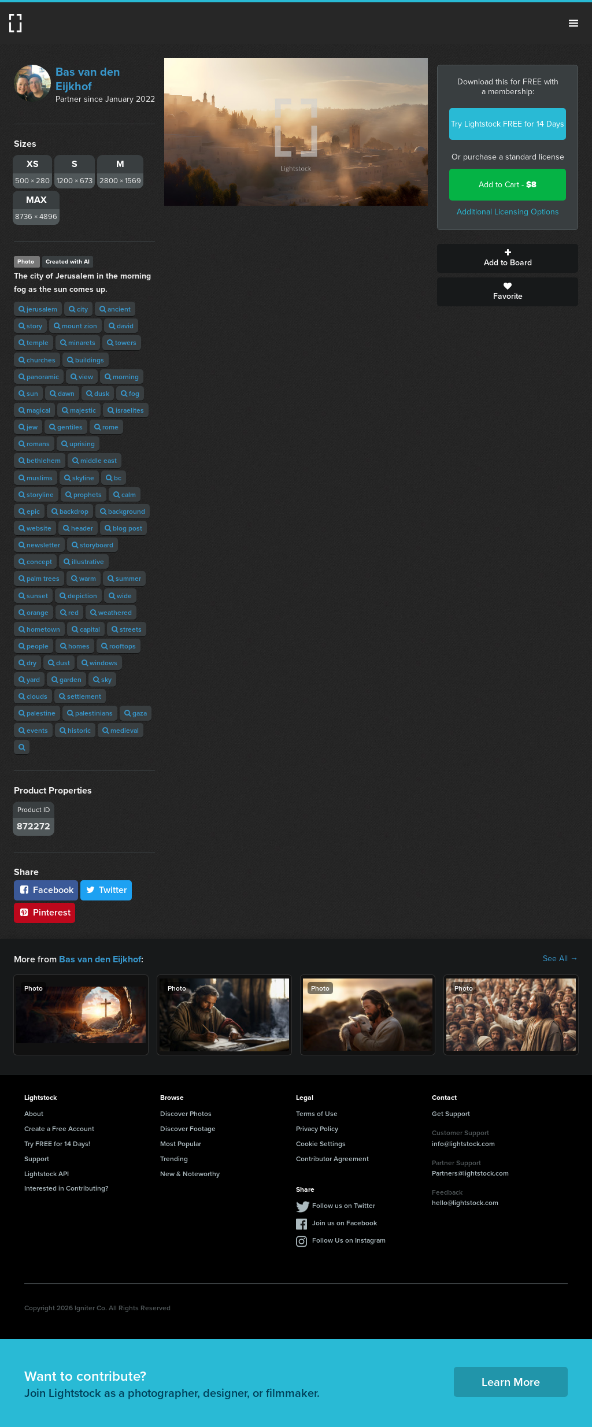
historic (75, 730)
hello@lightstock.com (465, 1202)
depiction (78, 596)
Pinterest (44, 912)
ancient (115, 309)
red (69, 612)
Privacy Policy (317, 1128)
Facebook (45, 889)
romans (34, 444)
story (30, 326)
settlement (80, 696)
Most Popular (180, 1143)
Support (36, 1158)
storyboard (92, 545)
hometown (39, 629)
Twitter (106, 889)
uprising (78, 444)
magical (34, 410)
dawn (62, 393)
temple (33, 342)
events (33, 730)
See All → (560, 959)
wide (120, 596)
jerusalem (37, 309)
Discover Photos (186, 1113)
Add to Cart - (507, 185)
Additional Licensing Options (508, 212)
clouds (32, 696)
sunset (33, 596)
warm (83, 578)
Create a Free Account (59, 1128)
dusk (97, 393)
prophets (83, 494)
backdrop (69, 511)
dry (27, 663)
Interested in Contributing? (66, 1187)
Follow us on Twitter (343, 1205)
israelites (126, 410)
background (122, 511)
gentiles (66, 427)
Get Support (451, 1113)
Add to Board (507, 258)
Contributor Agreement (332, 1158)
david (121, 326)
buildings (85, 360)
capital (86, 629)
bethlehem (39, 460)
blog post (123, 528)
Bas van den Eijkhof (88, 79)
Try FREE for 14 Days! (57, 1143)
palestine (37, 713)
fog (130, 393)
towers (121, 342)
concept (35, 561)
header (78, 528)
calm (124, 494)
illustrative (84, 561)
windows (99, 663)
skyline (79, 478)
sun (28, 393)
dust (59, 663)
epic (29, 511)
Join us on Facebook (344, 1222)
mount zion (75, 326)
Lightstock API (46, 1173)
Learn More (511, 1381)
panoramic (38, 376)
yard (29, 679)
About (33, 1113)
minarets (77, 342)
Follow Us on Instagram (349, 1239)
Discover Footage (188, 1128)
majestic (79, 410)
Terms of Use (317, 1113)
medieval (120, 730)
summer (124, 578)
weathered (111, 612)
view (82, 376)
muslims (35, 478)
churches (37, 360)
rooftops (118, 646)
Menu (573, 23)
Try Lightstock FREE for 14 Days (507, 124)
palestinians (90, 713)
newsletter (39, 545)
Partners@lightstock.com (470, 1172)
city (78, 309)
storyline (36, 494)
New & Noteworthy (190, 1173)
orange (33, 612)
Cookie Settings (321, 1143)
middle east (94, 460)
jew (28, 427)
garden (66, 679)
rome (106, 427)
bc (113, 478)
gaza (135, 713)
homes (75, 646)
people (33, 646)
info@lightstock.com (463, 1143)
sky (102, 679)
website (34, 528)
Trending (174, 1158)
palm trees (39, 578)
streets (127, 629)
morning (122, 376)
